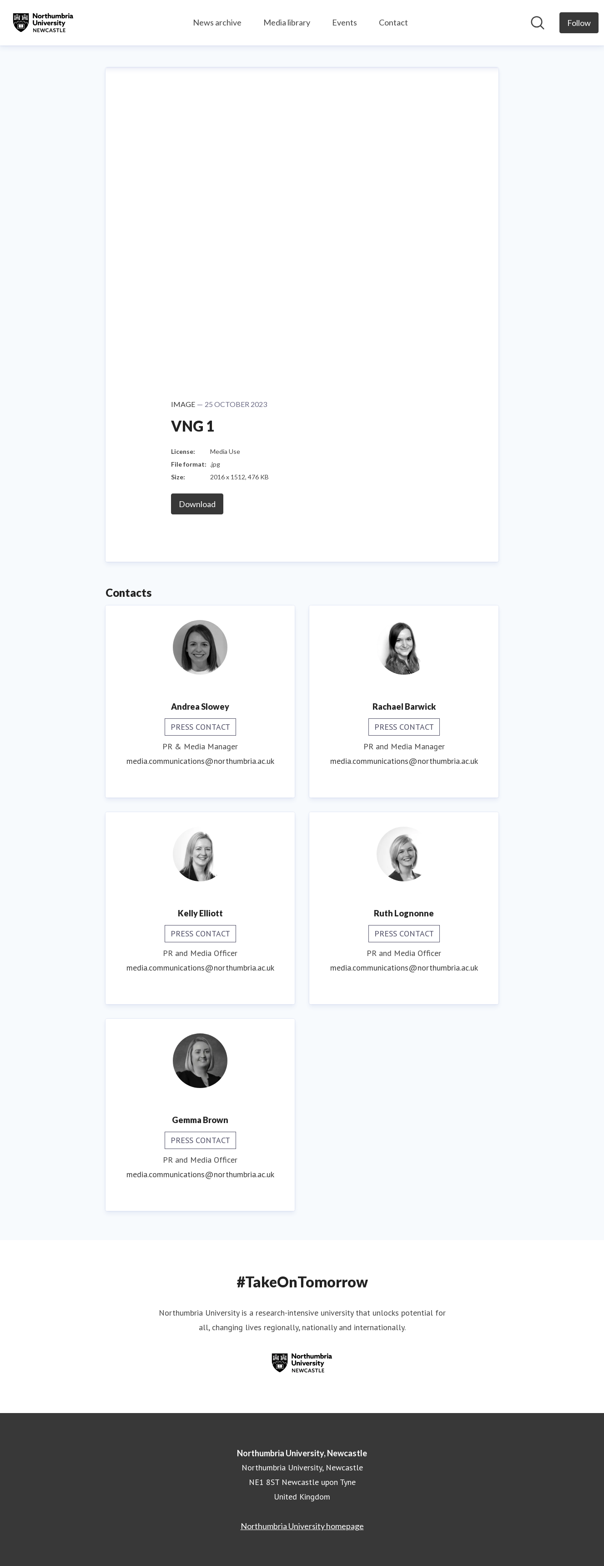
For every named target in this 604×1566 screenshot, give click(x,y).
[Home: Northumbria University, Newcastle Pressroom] (43, 22)
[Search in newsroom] (537, 22)
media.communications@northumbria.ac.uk (200, 761)
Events (344, 22)
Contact (393, 22)
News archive (217, 22)
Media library (286, 22)
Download (197, 504)
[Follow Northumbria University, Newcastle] (579, 22)
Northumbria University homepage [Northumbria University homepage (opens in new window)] (302, 1526)
